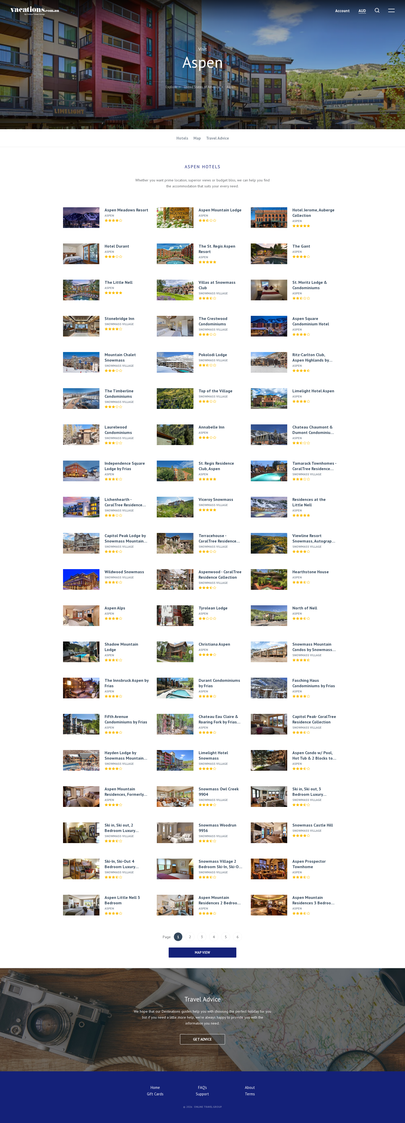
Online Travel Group (208, 1107)
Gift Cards (155, 1093)
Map (197, 138)
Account (342, 10)
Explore (171, 87)
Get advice (202, 1039)
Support (202, 1093)
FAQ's (202, 1087)
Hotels (182, 138)
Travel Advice (217, 138)
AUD (362, 10)
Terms (250, 1093)
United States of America (202, 87)
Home (155, 1087)
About (250, 1087)
